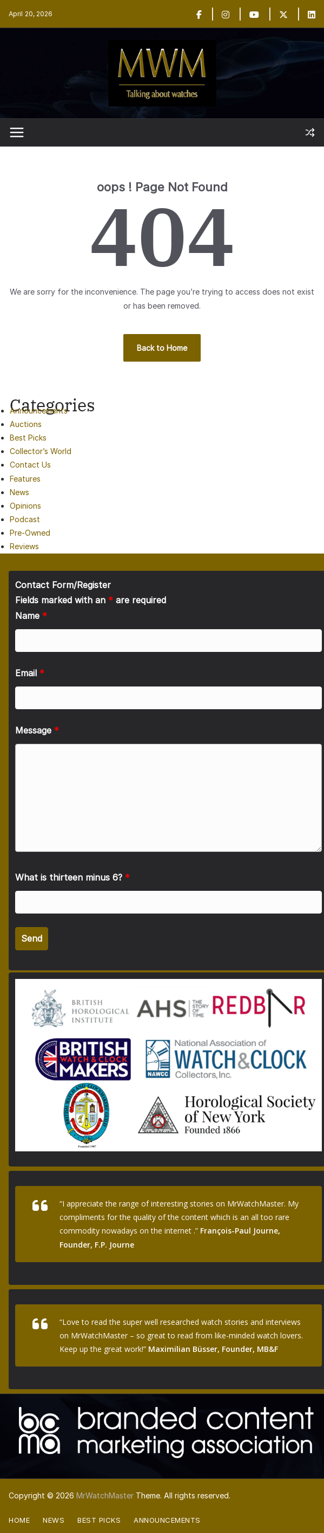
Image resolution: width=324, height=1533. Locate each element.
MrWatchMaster (105, 1495)
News (19, 492)
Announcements (39, 410)
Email (29, 673)
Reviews (24, 546)
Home (19, 1520)
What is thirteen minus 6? (72, 877)
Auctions (26, 424)
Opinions (25, 505)
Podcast (25, 519)
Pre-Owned (30, 532)
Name (31, 615)
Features (25, 478)
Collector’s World (40, 451)
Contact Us (30, 464)
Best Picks (28, 437)
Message (37, 730)
